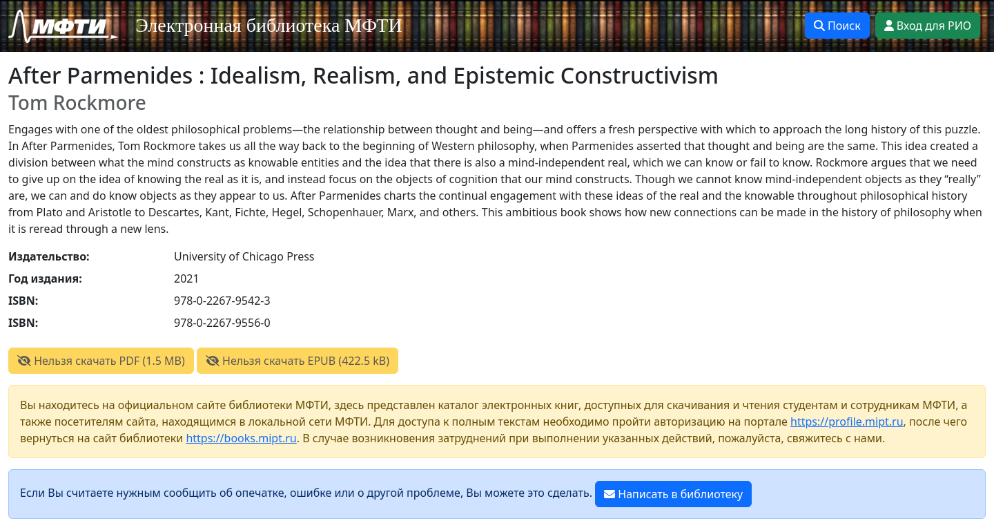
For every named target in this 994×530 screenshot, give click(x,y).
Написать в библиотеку (673, 494)
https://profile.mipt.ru (847, 421)
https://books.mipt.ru (241, 438)
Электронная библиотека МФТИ (268, 25)
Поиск (837, 25)
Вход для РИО (927, 25)
